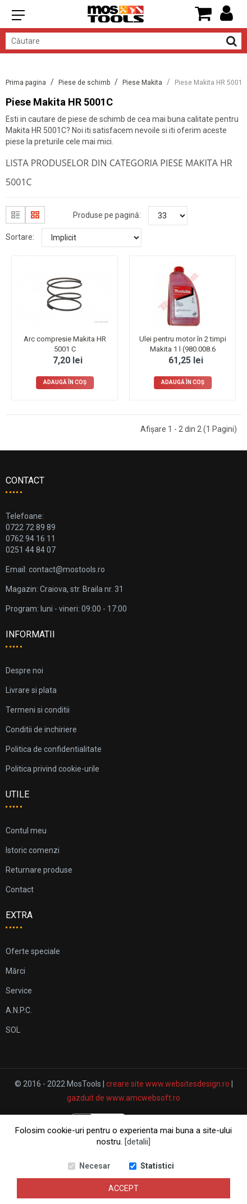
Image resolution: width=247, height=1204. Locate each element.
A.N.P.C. (19, 1010)
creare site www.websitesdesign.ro (168, 1083)
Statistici (157, 1165)
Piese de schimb (84, 82)
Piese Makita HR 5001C (211, 82)
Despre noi (24, 670)
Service (19, 990)
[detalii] (137, 1142)
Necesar (95, 1165)
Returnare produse (39, 869)
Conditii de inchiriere (41, 729)
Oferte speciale (33, 951)
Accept (123, 1188)
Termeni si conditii (38, 709)
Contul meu (26, 830)
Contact (20, 889)
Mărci (15, 970)
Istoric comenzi (33, 850)
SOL (13, 1029)
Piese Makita (142, 82)
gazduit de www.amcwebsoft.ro (123, 1097)
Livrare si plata (31, 690)
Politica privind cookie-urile (52, 768)
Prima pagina (26, 82)
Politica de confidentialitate (54, 749)
